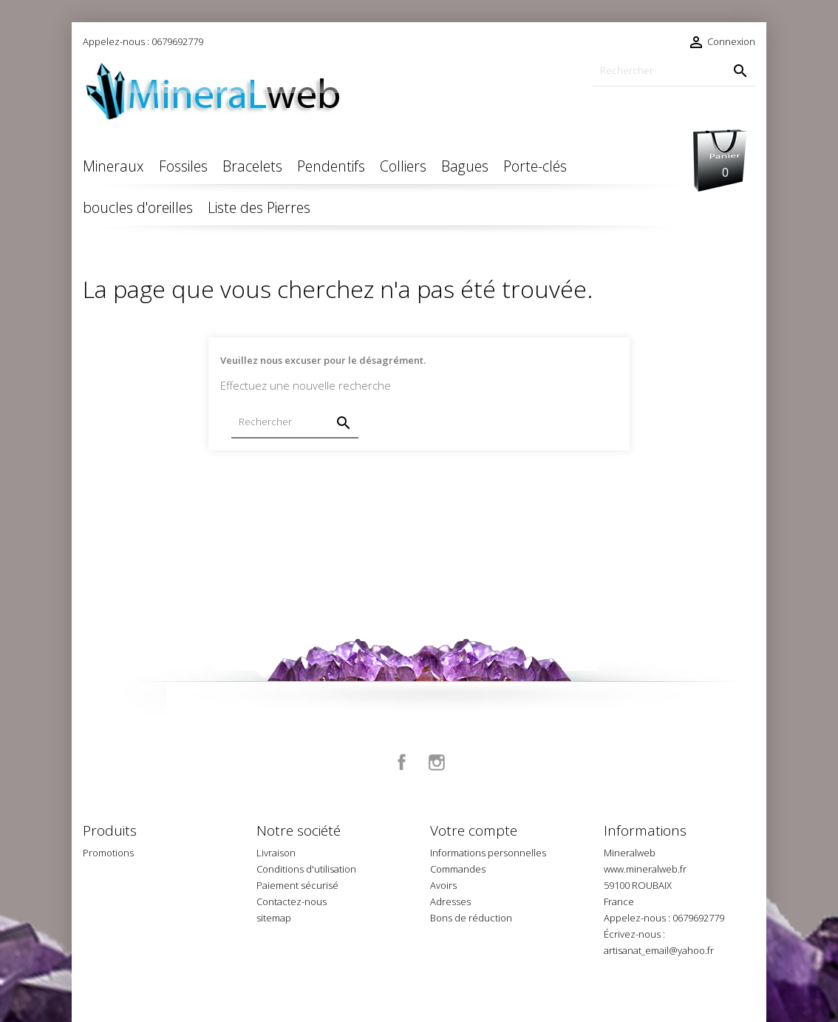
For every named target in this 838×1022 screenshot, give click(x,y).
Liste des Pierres (259, 207)
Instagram (437, 762)
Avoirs (443, 885)
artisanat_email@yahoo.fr (659, 950)
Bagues (464, 166)
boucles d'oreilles (138, 207)
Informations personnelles (488, 852)
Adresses (450, 901)
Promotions (108, 852)
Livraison (276, 852)
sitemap (273, 917)
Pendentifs (331, 166)
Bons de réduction (471, 917)
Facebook (402, 762)
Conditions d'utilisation (306, 869)
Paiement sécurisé (297, 885)
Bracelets (252, 166)
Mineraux (113, 166)
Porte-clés (535, 166)
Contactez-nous (291, 901)
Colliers (403, 166)
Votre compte (473, 830)
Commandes (458, 869)
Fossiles (183, 166)
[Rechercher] (674, 71)
